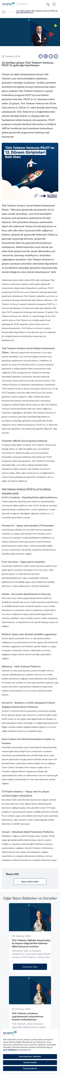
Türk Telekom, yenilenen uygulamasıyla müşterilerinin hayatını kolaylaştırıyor (27, 1016)
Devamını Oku (30, 966)
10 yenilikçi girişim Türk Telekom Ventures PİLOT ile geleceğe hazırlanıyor (37, 11)
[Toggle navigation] (54, 4)
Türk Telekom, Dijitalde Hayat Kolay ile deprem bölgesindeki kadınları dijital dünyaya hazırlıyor (31, 943)
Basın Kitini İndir (30, 881)
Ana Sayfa (4, 11)
